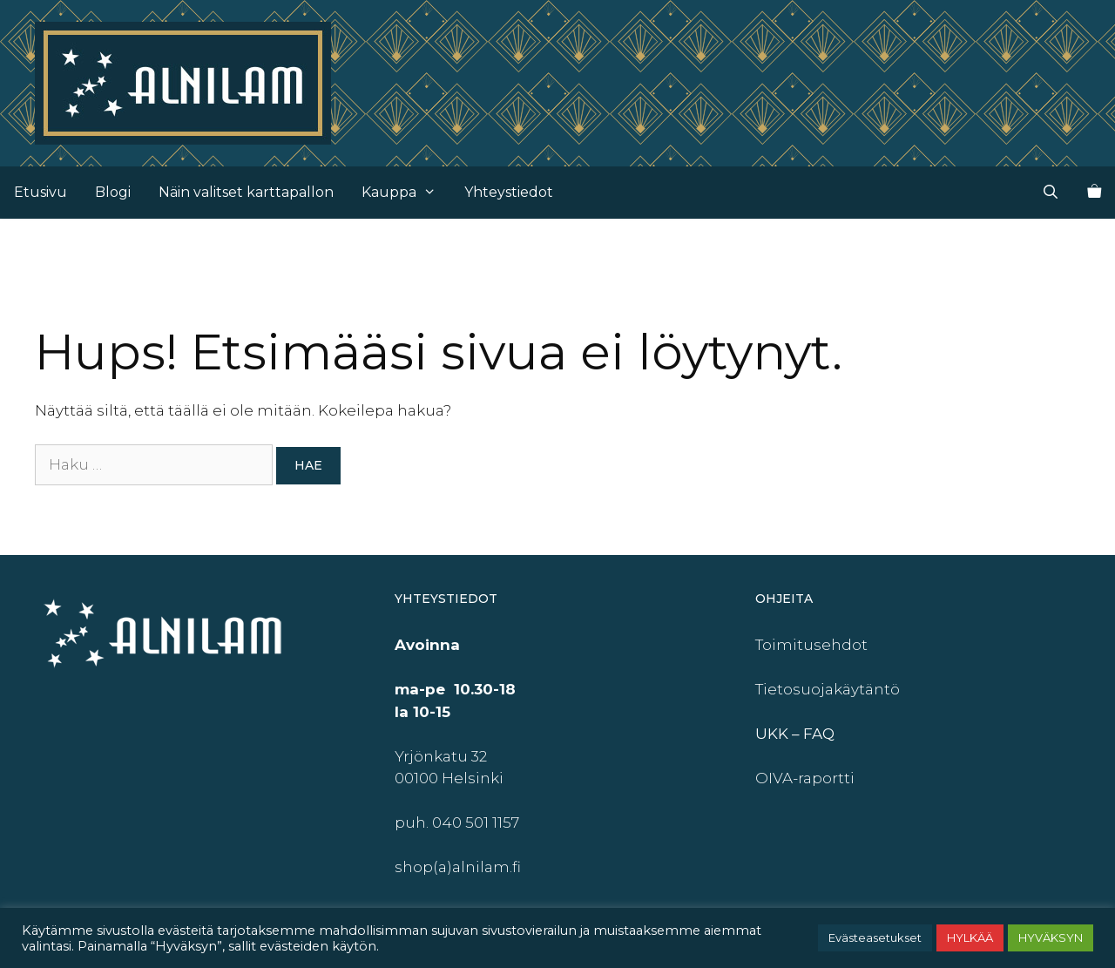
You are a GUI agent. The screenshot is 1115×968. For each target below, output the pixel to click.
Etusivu (40, 192)
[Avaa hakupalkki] (1050, 192)
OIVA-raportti (805, 778)
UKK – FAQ (795, 733)
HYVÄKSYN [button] (1050, 937)
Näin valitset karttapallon (246, 192)
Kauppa (406, 192)
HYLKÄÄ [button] (970, 937)
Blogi (113, 192)
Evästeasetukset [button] (875, 937)
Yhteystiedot (508, 192)
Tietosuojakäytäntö (827, 689)
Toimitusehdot (811, 644)
